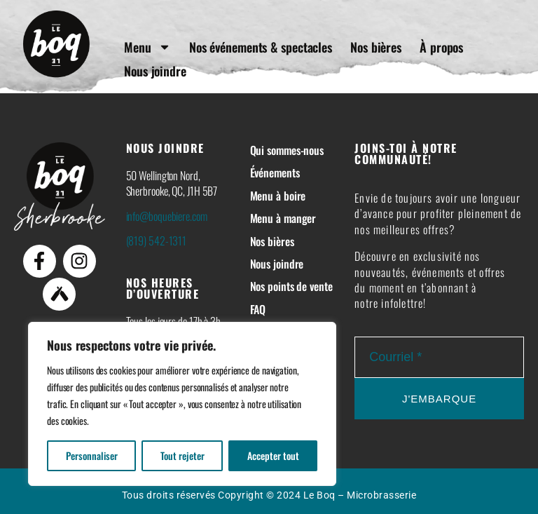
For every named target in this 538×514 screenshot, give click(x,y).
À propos (442, 47)
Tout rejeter (182, 455)
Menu (148, 47)
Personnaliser (92, 455)
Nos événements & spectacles (262, 47)
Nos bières (377, 47)
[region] (182, 404)
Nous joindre (156, 71)
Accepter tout (273, 455)
